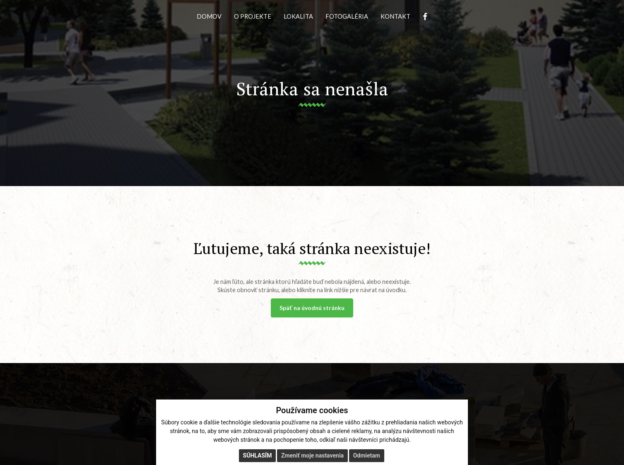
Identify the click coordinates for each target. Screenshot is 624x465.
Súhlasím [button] (257, 456)
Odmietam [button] (366, 456)
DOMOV (209, 16)
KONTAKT (395, 16)
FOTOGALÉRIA (346, 16)
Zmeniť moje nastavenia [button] (312, 456)
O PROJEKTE (252, 16)
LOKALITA (298, 16)
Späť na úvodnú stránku (312, 307)
